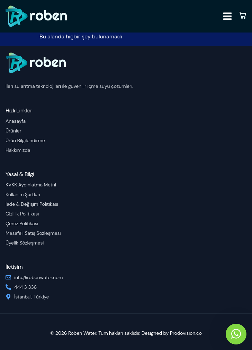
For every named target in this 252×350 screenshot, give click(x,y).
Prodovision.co (186, 333)
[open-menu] (227, 17)
